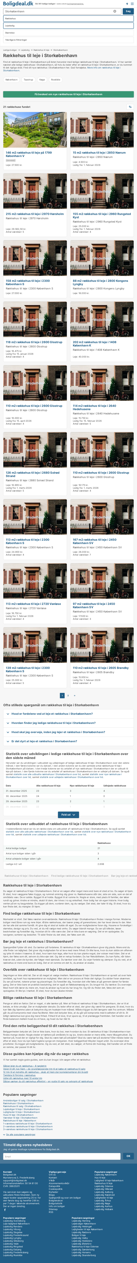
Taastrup (28, 79)
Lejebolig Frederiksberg (16, 1252)
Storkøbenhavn (60, 50)
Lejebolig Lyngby (12, 1238)
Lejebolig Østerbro (82, 1243)
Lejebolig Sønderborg (83, 1249)
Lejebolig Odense (104, 1186)
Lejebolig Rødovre (81, 1232)
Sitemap (53, 1209)
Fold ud (65, 814)
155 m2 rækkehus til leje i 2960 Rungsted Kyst (102, 215)
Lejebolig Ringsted (13, 1246)
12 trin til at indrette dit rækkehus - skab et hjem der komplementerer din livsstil (45, 1072)
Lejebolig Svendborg (14, 1220)
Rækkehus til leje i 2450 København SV (97, 547)
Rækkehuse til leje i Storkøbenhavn (26, 875)
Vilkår (52, 1180)
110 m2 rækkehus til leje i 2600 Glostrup (34, 405)
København (11, 79)
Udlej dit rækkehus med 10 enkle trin (22, 1078)
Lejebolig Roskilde (12, 1255)
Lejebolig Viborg (12, 1229)
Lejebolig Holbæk (104, 1209)
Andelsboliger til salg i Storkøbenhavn (23, 1100)
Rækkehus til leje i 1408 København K (96, 349)
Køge (42, 79)
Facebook (5, 1210)
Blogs (52, 1194)
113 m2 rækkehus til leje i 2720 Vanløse (33, 604)
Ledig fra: (78, 165)
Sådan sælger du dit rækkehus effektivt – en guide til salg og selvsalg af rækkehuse (48, 1081)
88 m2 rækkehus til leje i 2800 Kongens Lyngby (100, 282)
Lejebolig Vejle (11, 1243)
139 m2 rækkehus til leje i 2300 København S (28, 669)
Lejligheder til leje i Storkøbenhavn (21, 1112)
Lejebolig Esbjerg (12, 1249)
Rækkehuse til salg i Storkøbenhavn (22, 1106)
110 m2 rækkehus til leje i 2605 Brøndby (101, 668)
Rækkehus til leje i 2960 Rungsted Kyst (97, 221)
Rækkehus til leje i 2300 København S (29, 288)
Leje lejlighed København (16, 1223)
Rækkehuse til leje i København (19, 1120)
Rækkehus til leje (41, 50)
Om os (52, 1174)
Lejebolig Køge (102, 1203)
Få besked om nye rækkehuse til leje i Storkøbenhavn (68, 94)
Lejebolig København (106, 1174)
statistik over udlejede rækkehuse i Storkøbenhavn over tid (71, 777)
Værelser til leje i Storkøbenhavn (20, 1117)
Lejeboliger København (84, 1223)
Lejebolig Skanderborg (84, 1255)
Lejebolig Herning (81, 1220)
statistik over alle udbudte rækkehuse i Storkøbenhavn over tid (47, 774)
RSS (51, 1212)
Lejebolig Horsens (81, 1252)
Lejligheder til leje (104, 1197)
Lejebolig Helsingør (82, 1226)
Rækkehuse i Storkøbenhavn (18, 1103)
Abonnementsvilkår (59, 1183)
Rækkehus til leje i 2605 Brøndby (93, 672)
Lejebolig (25, 50)
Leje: (8, 165)
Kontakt (53, 1177)
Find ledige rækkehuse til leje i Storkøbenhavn (79, 875)
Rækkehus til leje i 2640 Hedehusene (96, 413)
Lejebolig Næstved (105, 1194)
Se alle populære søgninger (20, 1134)
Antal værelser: (14, 231)
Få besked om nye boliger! (127, 3)
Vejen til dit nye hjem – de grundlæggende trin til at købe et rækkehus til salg (44, 1068)
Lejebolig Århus (103, 1200)
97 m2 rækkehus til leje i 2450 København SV (94, 605)
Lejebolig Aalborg (104, 1192)
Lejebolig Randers (12, 1226)
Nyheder (53, 1192)
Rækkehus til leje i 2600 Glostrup (26, 346)
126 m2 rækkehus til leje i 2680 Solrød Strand (33, 474)
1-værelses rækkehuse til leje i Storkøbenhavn (27, 1123)
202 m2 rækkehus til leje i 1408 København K (95, 343)
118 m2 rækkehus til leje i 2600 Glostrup (34, 342)
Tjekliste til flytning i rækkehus (19, 1075)
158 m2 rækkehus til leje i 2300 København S (28, 282)
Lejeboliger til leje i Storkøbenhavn (21, 1109)
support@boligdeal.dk (15, 1180)
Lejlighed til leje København (109, 1180)
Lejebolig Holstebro (82, 1240)
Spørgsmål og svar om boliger (65, 1197)
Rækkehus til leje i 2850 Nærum (93, 157)
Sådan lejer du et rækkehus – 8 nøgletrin (24, 1065)
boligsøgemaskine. (75, 4)
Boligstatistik (55, 1203)
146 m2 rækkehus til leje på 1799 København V (29, 154)
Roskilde (55, 79)
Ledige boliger (10, 50)
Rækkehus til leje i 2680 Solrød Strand (30, 480)
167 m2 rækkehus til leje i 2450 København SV (95, 541)
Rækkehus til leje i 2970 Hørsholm (27, 218)
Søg (128, 11)
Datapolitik (54, 1186)
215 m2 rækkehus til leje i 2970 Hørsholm (35, 214)
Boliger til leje (79, 1235)
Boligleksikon (56, 1200)
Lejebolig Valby (80, 1238)
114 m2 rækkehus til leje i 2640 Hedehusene (94, 407)
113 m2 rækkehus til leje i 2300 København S (27, 541)
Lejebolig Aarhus (103, 1206)
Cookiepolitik (56, 1189)
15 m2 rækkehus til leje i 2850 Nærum (99, 152)
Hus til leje (100, 1177)
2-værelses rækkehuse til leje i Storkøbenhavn (28, 1126)
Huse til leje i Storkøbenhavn (18, 1114)
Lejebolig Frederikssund (16, 1235)
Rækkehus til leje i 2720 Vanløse (26, 608)
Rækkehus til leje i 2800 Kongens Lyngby (98, 288)
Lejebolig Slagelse (12, 1232)
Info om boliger (57, 1206)
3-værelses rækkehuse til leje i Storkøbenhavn (28, 1129)
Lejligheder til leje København (87, 1229)
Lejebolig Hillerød (104, 1189)
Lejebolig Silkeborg (13, 1240)
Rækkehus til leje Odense (85, 1246)
